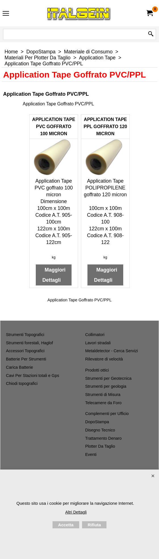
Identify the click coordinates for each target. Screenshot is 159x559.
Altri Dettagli (76, 512)
